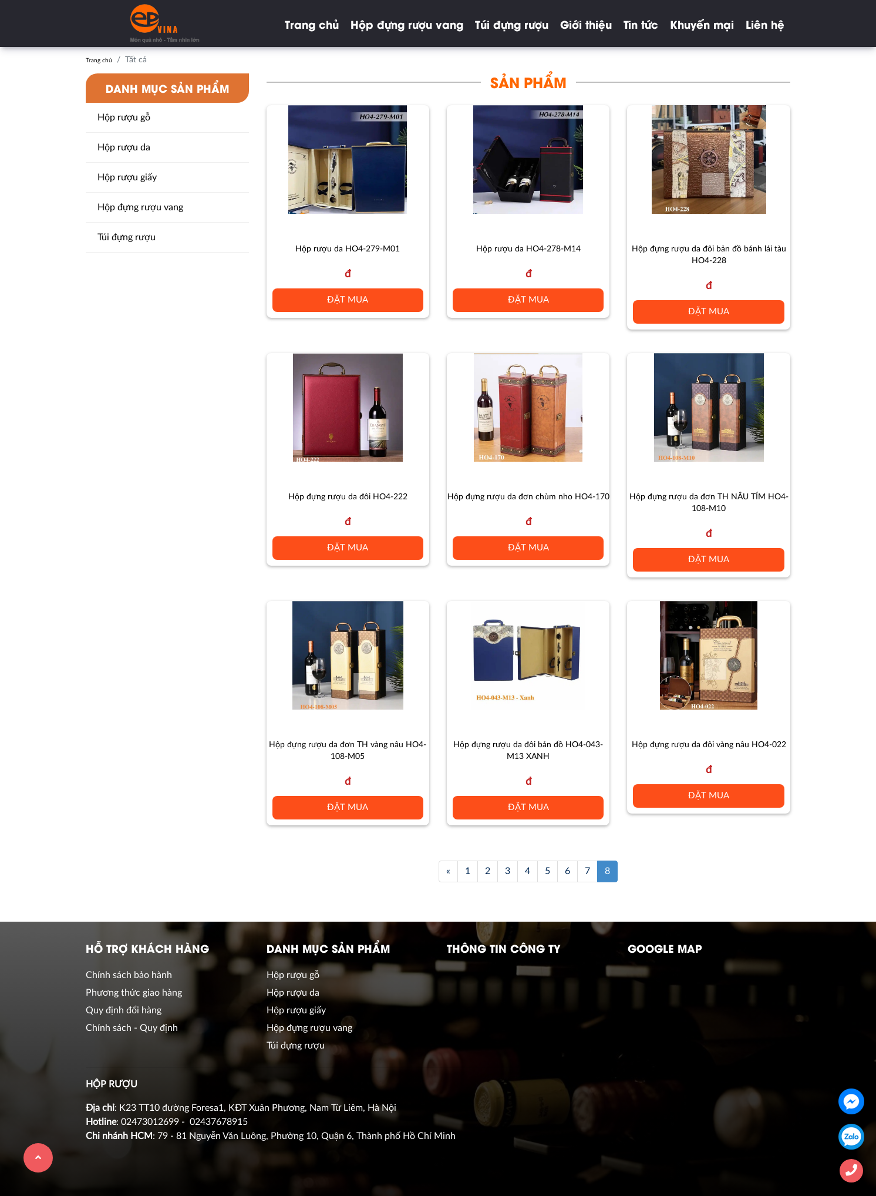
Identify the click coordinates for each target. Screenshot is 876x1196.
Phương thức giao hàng (134, 992)
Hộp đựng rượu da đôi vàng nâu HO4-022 (709, 745)
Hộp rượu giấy (127, 177)
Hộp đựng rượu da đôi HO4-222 (347, 497)
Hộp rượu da (123, 147)
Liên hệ (765, 24)
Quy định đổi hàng (123, 1010)
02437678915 (219, 1122)
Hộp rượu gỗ (123, 117)
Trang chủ (312, 24)
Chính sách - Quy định (132, 1028)
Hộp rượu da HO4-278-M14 (528, 249)
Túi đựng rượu (511, 24)
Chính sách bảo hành (129, 975)
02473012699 (150, 1122)
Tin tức (641, 24)
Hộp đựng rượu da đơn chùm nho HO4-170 (528, 497)
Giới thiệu (586, 24)
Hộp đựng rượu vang (407, 24)
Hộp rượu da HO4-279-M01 (347, 249)
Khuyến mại (702, 24)
